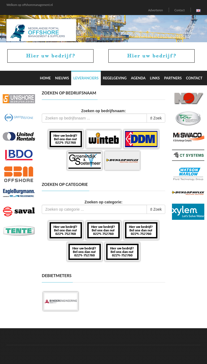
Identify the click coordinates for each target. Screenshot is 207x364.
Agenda (138, 78)
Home (45, 78)
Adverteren (155, 10)
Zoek (156, 118)
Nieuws (62, 78)
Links (155, 78)
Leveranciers (86, 78)
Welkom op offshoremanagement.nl (29, 4)
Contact (179, 10)
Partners (173, 78)
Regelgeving (115, 78)
